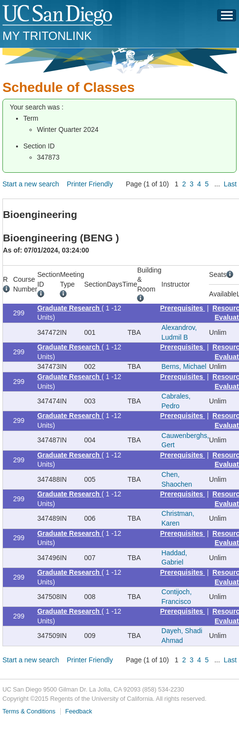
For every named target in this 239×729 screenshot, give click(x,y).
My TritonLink (47, 35)
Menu (227, 18)
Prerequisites (182, 308)
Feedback (78, 711)
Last (230, 184)
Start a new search (30, 184)
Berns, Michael (183, 366)
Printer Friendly (90, 184)
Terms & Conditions (28, 711)
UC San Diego (58, 16)
